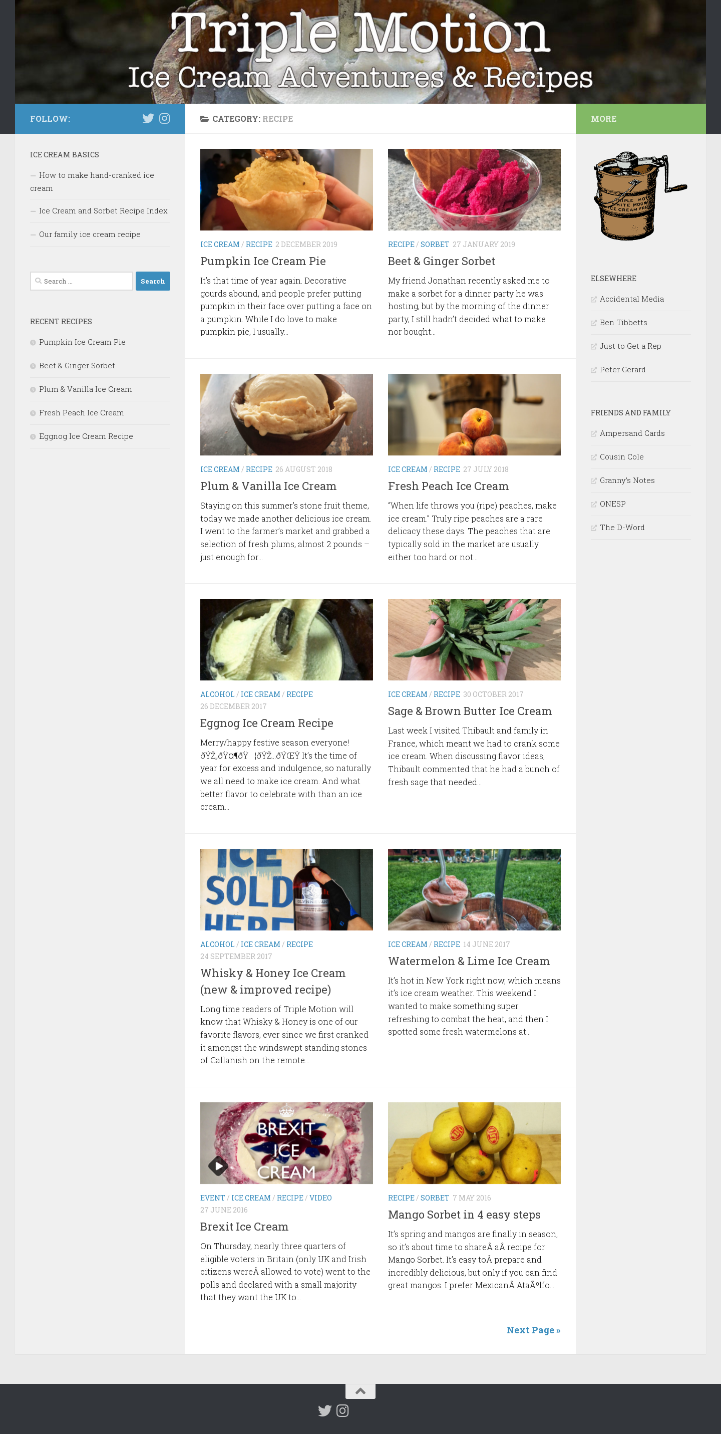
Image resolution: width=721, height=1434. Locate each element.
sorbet (435, 244)
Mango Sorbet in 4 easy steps (464, 1214)
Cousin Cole (622, 456)
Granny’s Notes (627, 480)
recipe (259, 244)
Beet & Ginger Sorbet (441, 261)
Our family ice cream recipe (90, 234)
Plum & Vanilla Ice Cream (268, 486)
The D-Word (622, 527)
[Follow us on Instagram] (164, 118)
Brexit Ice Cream (244, 1226)
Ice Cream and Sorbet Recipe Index (103, 210)
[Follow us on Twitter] (148, 118)
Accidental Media (632, 299)
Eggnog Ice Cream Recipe (266, 722)
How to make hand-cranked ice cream (92, 181)
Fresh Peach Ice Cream (448, 486)
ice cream (220, 244)
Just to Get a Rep (630, 346)
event (212, 1198)
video (320, 1198)
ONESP (613, 504)
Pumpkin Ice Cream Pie (263, 261)
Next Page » (534, 1330)
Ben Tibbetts (623, 322)
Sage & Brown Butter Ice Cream (470, 710)
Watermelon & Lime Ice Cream (469, 960)
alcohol (217, 694)
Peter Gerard (623, 369)
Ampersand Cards (632, 433)
